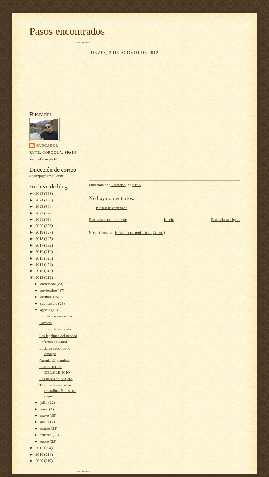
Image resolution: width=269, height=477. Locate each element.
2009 (39, 460)
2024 (39, 200)
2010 (39, 454)
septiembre (49, 303)
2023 (39, 206)
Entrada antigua (225, 219)
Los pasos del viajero (56, 378)
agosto (45, 309)
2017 (39, 245)
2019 (39, 232)
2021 (39, 219)
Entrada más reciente (108, 219)
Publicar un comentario (111, 208)
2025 (39, 193)
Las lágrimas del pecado (58, 335)
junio (44, 409)
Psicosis (45, 322)
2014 (39, 264)
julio (44, 402)
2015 (39, 258)
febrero (46, 435)
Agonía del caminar (54, 360)
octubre (46, 297)
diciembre (48, 284)
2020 (39, 225)
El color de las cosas (55, 329)
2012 (39, 277)
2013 (39, 271)
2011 (39, 447)
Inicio (169, 219)
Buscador (47, 145)
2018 (39, 238)
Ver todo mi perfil (43, 159)
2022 (39, 213)
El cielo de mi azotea (55, 316)
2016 (39, 251)
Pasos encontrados (67, 31)
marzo (45, 428)
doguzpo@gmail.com (46, 176)
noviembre (49, 290)
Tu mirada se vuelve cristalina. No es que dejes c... (57, 390)
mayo (45, 415)
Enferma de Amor (53, 342)
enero (45, 441)
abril (44, 422)
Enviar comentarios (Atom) (140, 232)
